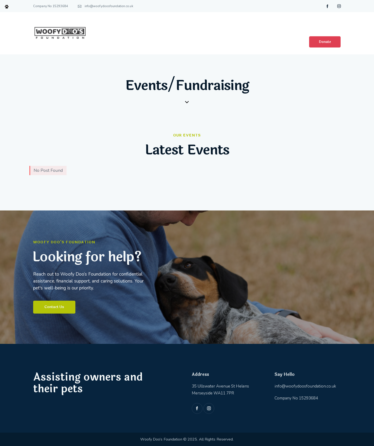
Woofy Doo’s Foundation (161, 439)
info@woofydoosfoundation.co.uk (305, 386)
